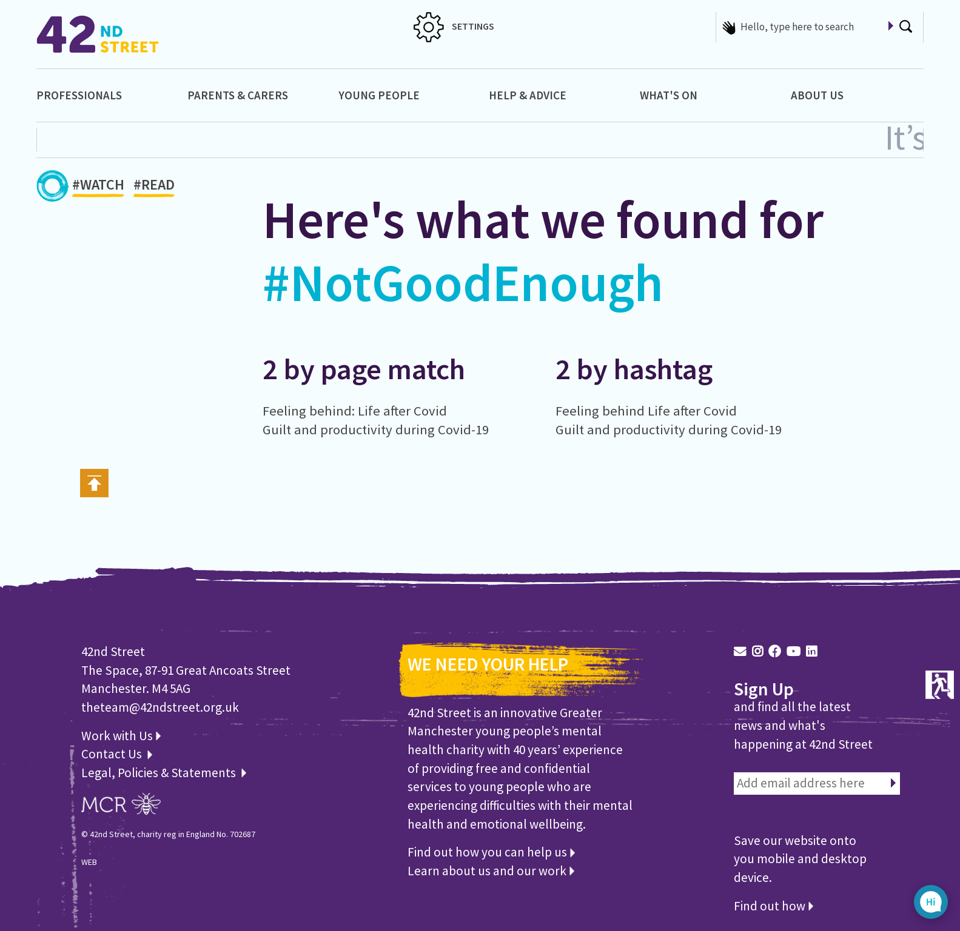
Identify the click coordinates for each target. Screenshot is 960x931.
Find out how (773, 906)
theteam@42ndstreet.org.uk (160, 707)
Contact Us (112, 754)
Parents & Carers (237, 95)
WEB (89, 861)
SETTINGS (454, 26)
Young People (379, 95)
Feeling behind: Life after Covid (355, 410)
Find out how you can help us (491, 852)
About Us (817, 95)
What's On (668, 95)
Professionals (79, 95)
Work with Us (121, 735)
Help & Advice (527, 95)
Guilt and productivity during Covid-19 (376, 429)
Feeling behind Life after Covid (646, 410)
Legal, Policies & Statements (163, 772)
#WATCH (98, 187)
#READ (154, 187)
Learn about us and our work (491, 871)
